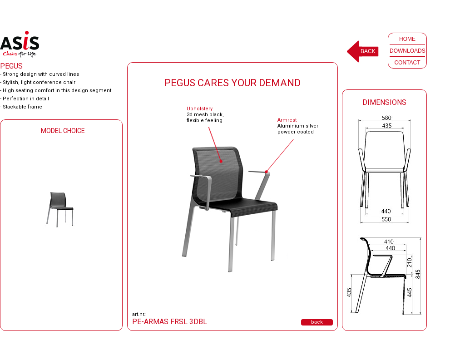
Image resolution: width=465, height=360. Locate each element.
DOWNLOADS (407, 51)
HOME (407, 39)
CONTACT (407, 62)
